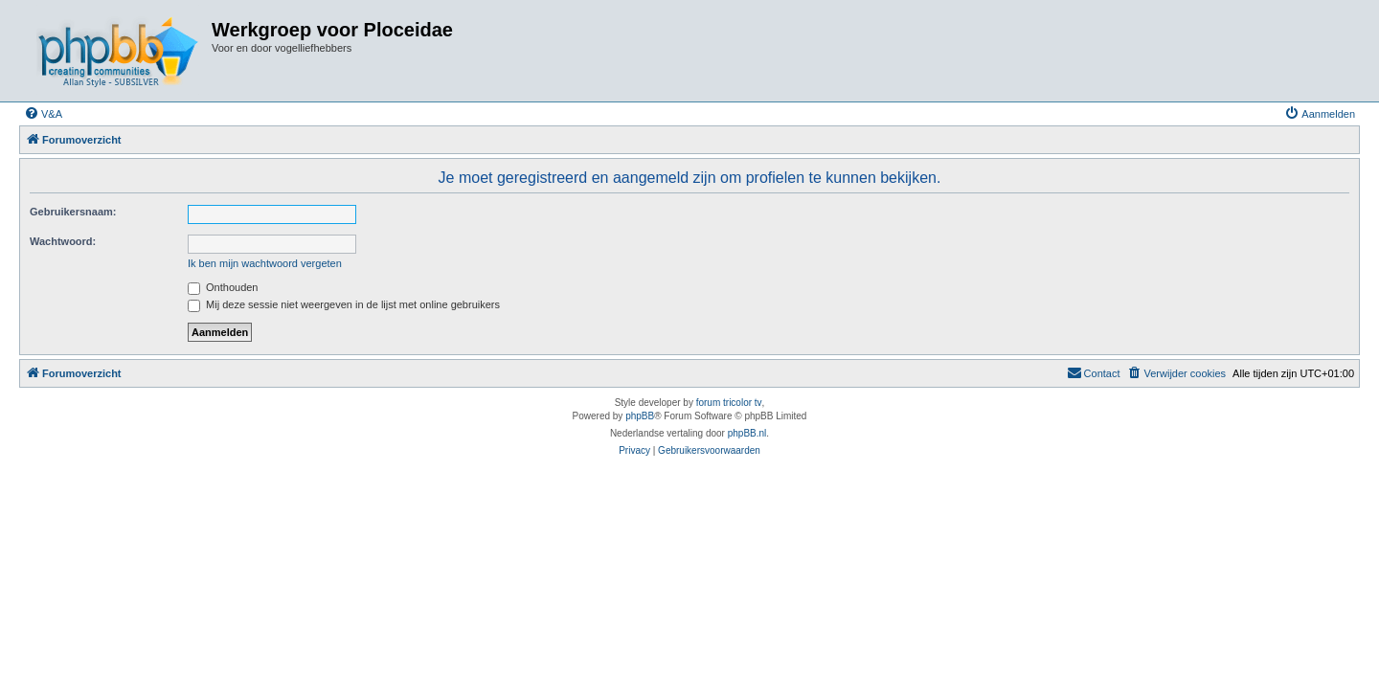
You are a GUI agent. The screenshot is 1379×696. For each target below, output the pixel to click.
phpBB (639, 416)
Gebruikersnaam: (73, 211)
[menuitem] (43, 113)
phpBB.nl (747, 433)
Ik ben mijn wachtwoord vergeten (265, 263)
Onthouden (223, 287)
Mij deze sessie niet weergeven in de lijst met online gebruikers (344, 304)
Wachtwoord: (63, 241)
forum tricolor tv (729, 402)
